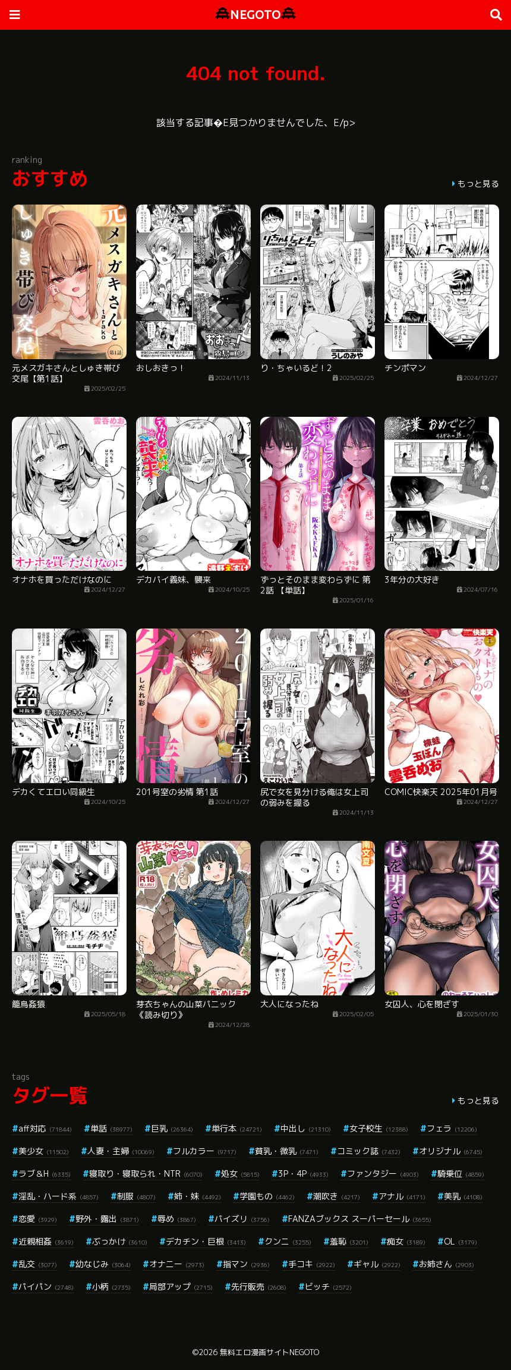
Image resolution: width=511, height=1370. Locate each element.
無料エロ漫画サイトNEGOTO (269, 1352)
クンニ (287, 1241)
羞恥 (349, 1241)
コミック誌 (368, 1151)
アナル (401, 1196)
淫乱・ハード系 (58, 1196)
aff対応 (45, 1128)
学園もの (267, 1196)
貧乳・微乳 (286, 1151)
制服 (136, 1196)
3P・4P (303, 1173)
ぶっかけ (119, 1241)
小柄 (111, 1286)
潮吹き (336, 1196)
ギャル (377, 1264)
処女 (240, 1173)
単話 (111, 1128)
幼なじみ (103, 1264)
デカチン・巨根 (206, 1241)
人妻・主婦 (120, 1151)
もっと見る (478, 183)
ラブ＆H (44, 1173)
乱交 (37, 1264)
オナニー (176, 1264)
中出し (305, 1128)
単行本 (237, 1128)
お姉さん (446, 1264)
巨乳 (172, 1128)
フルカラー (204, 1151)
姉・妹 (197, 1196)
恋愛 (37, 1218)
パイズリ (242, 1218)
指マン (246, 1264)
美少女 (43, 1151)
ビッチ (328, 1286)
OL (460, 1241)
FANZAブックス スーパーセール (359, 1218)
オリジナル (450, 1151)
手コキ (311, 1264)
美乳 (463, 1196)
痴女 (406, 1241)
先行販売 (258, 1286)
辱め (176, 1218)
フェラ (452, 1128)
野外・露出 (107, 1218)
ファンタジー (383, 1173)
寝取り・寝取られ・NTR (146, 1173)
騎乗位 (460, 1173)
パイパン (46, 1286)
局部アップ (181, 1286)
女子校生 (378, 1128)
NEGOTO (255, 14)
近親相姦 (46, 1241)
